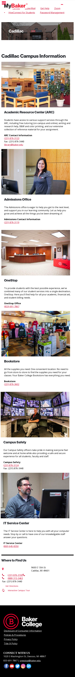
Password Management (52, 12)
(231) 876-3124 (11, 465)
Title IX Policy (10, 643)
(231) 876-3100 (12, 575)
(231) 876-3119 (11, 222)
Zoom (57, 8)
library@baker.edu (13, 144)
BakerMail (30, 8)
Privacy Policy (11, 639)
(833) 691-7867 (11, 306)
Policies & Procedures (15, 635)
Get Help (44, 8)
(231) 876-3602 (11, 384)
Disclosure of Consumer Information (23, 630)
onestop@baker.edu (30, 660)
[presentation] (11, 665)
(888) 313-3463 (12, 578)
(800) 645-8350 (11, 546)
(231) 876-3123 (11, 138)
